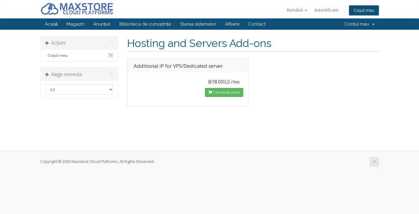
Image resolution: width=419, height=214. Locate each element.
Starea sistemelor (198, 24)
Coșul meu (364, 10)
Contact (256, 24)
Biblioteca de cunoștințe (145, 24)
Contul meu (359, 24)
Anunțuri (101, 24)
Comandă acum (224, 92)
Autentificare (326, 10)
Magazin (75, 24)
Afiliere (232, 24)
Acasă (51, 24)
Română (297, 10)
